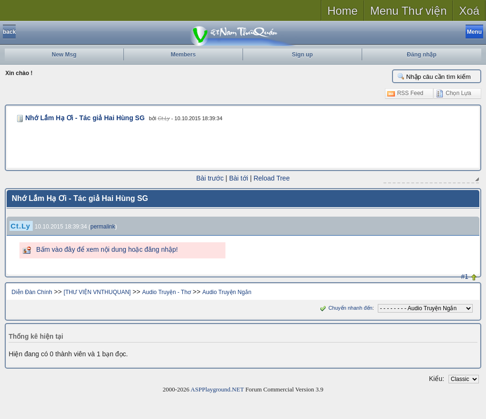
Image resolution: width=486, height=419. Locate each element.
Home (342, 10)
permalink (103, 226)
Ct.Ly (163, 118)
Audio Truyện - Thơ (166, 292)
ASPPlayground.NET (217, 389)
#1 (464, 276)
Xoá (469, 10)
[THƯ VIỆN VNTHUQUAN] (97, 292)
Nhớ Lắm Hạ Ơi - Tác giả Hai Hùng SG (85, 118)
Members (183, 54)
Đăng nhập (421, 54)
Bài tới (238, 178)
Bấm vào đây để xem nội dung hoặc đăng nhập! (107, 249)
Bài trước (210, 178)
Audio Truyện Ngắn (226, 292)
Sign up (302, 54)
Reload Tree (271, 178)
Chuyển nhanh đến (345, 308)
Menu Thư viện (408, 10)
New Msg (64, 54)
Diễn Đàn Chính (31, 292)
